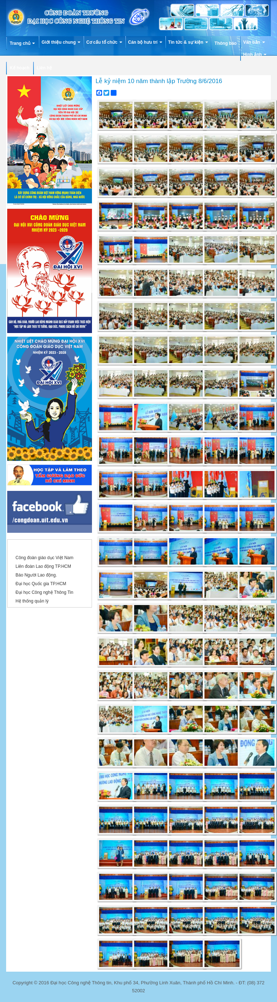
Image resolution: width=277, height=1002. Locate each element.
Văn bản (254, 42)
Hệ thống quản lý (32, 601)
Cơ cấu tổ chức (104, 42)
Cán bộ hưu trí (145, 42)
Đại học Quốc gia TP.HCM (41, 583)
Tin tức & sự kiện (188, 42)
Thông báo (226, 43)
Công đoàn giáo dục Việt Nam (45, 557)
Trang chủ (22, 43)
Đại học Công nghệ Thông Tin (44, 592)
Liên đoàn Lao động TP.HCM (43, 566)
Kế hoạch (20, 67)
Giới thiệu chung (60, 42)
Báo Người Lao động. (36, 575)
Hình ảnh (255, 54)
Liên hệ (44, 67)
